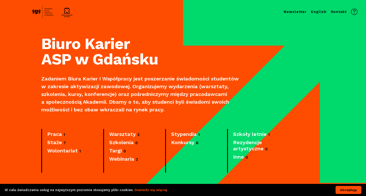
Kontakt (339, 12)
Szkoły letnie (251, 134)
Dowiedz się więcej (150, 190)
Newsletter (295, 12)
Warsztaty (124, 134)
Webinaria (123, 159)
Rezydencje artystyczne (250, 145)
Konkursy (184, 142)
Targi (117, 151)
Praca (56, 134)
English (319, 12)
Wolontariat (64, 151)
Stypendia (185, 134)
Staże (56, 142)
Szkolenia (123, 142)
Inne (240, 157)
